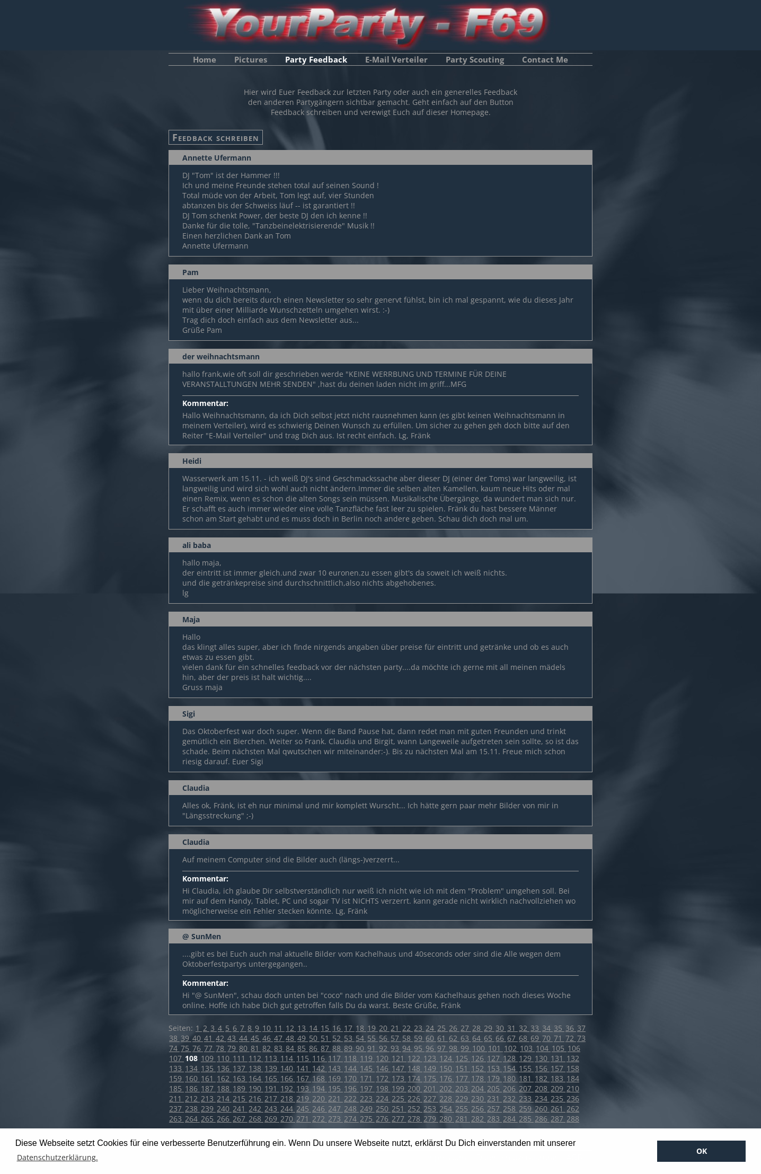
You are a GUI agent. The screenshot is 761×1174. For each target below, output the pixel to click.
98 (454, 1048)
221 (335, 1098)
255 (462, 1109)
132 (573, 1058)
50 (314, 1038)
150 (446, 1068)
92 (384, 1048)
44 (244, 1038)
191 (271, 1088)
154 (510, 1068)
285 (526, 1119)
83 (279, 1048)
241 (240, 1109)
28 (477, 1028)
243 (271, 1109)
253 (430, 1109)
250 (383, 1109)
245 (303, 1109)
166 (287, 1078)
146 (383, 1068)
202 (446, 1088)
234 (542, 1098)
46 (267, 1038)
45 (256, 1038)
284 (510, 1119)
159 (176, 1078)
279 (430, 1119)
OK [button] (701, 1151)
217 (271, 1098)
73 (581, 1038)
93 (396, 1048)
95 (419, 1048)
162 (224, 1078)
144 (351, 1068)
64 (477, 1038)
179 (494, 1078)
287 (558, 1119)
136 (224, 1068)
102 (511, 1048)
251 (399, 1109)
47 (279, 1038)
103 (527, 1048)
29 (489, 1028)
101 (495, 1048)
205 (494, 1088)
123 (430, 1058)
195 (335, 1088)
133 (176, 1068)
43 (232, 1038)
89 (349, 1048)
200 (415, 1088)
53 (349, 1038)
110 (224, 1058)
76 (197, 1048)
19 (372, 1028)
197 (367, 1088)
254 (446, 1109)
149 (430, 1068)
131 (558, 1058)
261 (558, 1109)
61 (442, 1038)
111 (240, 1058)
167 (303, 1078)
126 (478, 1058)
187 (208, 1088)
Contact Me (545, 59)
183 (558, 1078)
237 (176, 1109)
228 (446, 1098)
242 (256, 1109)
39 (186, 1038)
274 (351, 1119)
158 (573, 1068)
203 (462, 1088)
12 (291, 1028)
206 (510, 1088)
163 (240, 1078)
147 (399, 1068)
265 (208, 1119)
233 (526, 1098)
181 (526, 1078)
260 (542, 1109)
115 (303, 1058)
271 (303, 1119)
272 (319, 1119)
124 (446, 1058)
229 (462, 1098)
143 (335, 1068)
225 (399, 1098)
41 (209, 1038)
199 (399, 1088)
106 (574, 1048)
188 (224, 1088)
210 (573, 1088)
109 (208, 1058)
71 (559, 1038)
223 (367, 1098)
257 (494, 1109)
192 (287, 1088)
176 (446, 1078)
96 (431, 1048)
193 (303, 1088)
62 (454, 1038)
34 (547, 1028)
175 (430, 1078)
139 (271, 1068)
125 (462, 1058)
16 (337, 1028)
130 (542, 1058)
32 (524, 1028)
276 (383, 1119)
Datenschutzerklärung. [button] (57, 1157)
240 (224, 1109)
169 (335, 1078)
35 (559, 1028)
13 (302, 1028)
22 (407, 1028)
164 (256, 1078)
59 (419, 1038)
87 (326, 1048)
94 (407, 1048)
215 (240, 1098)
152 (478, 1068)
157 (558, 1068)
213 (208, 1098)
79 (232, 1048)
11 (279, 1028)
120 (383, 1058)
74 (174, 1048)
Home (204, 59)
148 (415, 1068)
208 (542, 1088)
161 (208, 1078)
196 (351, 1088)
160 (192, 1078)
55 (372, 1038)
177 (462, 1078)
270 (287, 1119)
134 (192, 1068)
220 (319, 1098)
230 (478, 1098)
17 (349, 1028)
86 (314, 1048)
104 (543, 1048)
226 (415, 1098)
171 (367, 1078)
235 (558, 1098)
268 (256, 1119)
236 (573, 1098)
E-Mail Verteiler (396, 59)
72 (570, 1038)
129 (526, 1058)
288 (573, 1119)
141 (303, 1068)
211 (176, 1098)
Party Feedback (316, 59)
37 (581, 1028)
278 (415, 1119)
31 (512, 1028)
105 (559, 1048)
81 (256, 1048)
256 (478, 1109)
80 (244, 1048)
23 (419, 1028)
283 (494, 1119)
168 (319, 1078)
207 (526, 1088)
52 (337, 1038)
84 (291, 1048)
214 (224, 1098)
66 (500, 1038)
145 (367, 1068)
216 (256, 1098)
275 (367, 1119)
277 (399, 1119)
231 (494, 1098)
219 (303, 1098)
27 (466, 1028)
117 (335, 1058)
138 (256, 1068)
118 (351, 1058)
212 (192, 1098)
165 (271, 1078)
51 (326, 1038)
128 (510, 1058)
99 (466, 1048)
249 (367, 1109)
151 (462, 1068)
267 (240, 1119)
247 (335, 1109)
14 (314, 1028)
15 (326, 1028)
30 (500, 1028)
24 (431, 1028)
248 (351, 1109)
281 (462, 1119)
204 (478, 1088)
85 (302, 1048)
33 (535, 1028)
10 (267, 1028)
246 (319, 1109)
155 (526, 1068)
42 (221, 1038)
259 (526, 1109)
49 (302, 1038)
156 (542, 1068)
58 (407, 1038)
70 (547, 1038)
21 (396, 1028)
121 (399, 1058)
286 (542, 1119)
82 (267, 1048)
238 (192, 1109)
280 (446, 1119)
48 (291, 1038)
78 (221, 1048)
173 (399, 1078)
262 (573, 1109)
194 (319, 1088)
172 (383, 1078)
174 (415, 1078)
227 (430, 1098)
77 (209, 1048)
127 (494, 1058)
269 (271, 1119)
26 (454, 1028)
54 (361, 1038)
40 (197, 1038)
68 (524, 1038)
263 (176, 1119)
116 (319, 1058)
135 (208, 1068)
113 (271, 1058)
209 (558, 1088)
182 (542, 1078)
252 (415, 1109)
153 (494, 1068)
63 (466, 1038)
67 (512, 1038)
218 (287, 1098)
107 (176, 1058)
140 (287, 1068)
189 (240, 1088)
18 (361, 1028)
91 (372, 1048)
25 (442, 1028)
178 (478, 1078)
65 (489, 1038)
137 (240, 1068)
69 (535, 1038)
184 (573, 1078)
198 (383, 1088)
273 (335, 1119)
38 (174, 1038)
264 (192, 1119)
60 (431, 1038)
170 (351, 1078)
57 (396, 1038)
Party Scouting (475, 59)
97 (442, 1048)
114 (287, 1058)
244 (287, 1109)
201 (430, 1088)
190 (256, 1088)
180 (510, 1078)
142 (319, 1068)
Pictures (250, 59)
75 (186, 1048)
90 (361, 1048)
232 (510, 1098)
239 (208, 1109)
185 (176, 1088)
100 (479, 1048)
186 (192, 1088)
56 (384, 1038)
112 (256, 1058)
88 (337, 1048)
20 (384, 1028)
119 (367, 1058)
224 (383, 1098)
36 (570, 1028)
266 (224, 1119)
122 (415, 1058)
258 (510, 1109)
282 (478, 1119)
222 (351, 1098)
